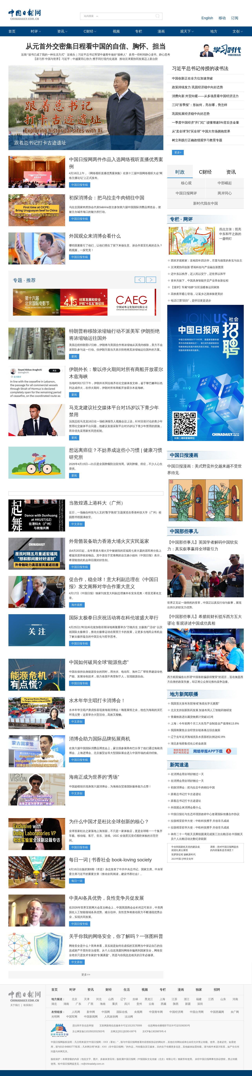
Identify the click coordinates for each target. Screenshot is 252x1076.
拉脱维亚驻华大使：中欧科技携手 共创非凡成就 (200, 820)
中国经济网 (176, 1011)
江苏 (174, 999)
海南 (103, 1003)
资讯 (60, 31)
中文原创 (76, 524)
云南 (151, 1003)
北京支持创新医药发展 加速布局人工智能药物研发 (201, 710)
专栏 (138, 31)
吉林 (135, 999)
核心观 (186, 183)
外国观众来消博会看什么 (95, 236)
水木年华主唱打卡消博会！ (97, 700)
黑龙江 (149, 999)
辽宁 (123, 999)
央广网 (235, 1011)
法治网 (129, 1016)
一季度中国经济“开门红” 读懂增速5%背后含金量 (205, 122)
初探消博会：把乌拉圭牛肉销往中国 (106, 197)
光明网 (55, 1016)
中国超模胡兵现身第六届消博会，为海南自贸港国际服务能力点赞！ (110, 786)
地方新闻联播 (184, 694)
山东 (223, 999)
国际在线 (121, 1011)
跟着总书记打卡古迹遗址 (40, 142)
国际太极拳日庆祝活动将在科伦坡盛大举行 (113, 617)
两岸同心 (225, 193)
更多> (177, 152)
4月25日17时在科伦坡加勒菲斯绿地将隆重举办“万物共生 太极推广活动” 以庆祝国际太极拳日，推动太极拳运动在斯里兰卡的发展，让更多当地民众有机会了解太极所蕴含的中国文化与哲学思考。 (115, 632)
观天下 (185, 31)
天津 (86, 999)
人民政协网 (111, 1016)
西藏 (163, 1003)
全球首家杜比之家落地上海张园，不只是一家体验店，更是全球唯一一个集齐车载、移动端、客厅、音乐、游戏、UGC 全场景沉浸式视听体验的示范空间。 (115, 835)
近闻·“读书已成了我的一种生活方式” (43, 54)
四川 (127, 1003)
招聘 (217, 989)
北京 (74, 999)
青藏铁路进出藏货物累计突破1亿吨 (192, 716)
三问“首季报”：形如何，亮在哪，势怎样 (199, 105)
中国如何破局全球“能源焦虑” (99, 662)
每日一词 (76, 880)
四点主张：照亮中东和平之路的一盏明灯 (230, 234)
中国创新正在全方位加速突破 (192, 78)
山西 (111, 999)
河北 (99, 999)
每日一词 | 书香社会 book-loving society (110, 859)
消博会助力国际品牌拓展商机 (99, 738)
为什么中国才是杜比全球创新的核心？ (109, 821)
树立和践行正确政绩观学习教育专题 (197, 140)
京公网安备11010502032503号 (88, 1031)
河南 (235, 999)
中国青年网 (156, 1011)
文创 (236, 31)
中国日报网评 (186, 193)
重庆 (115, 1003)
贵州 (139, 1003)
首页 (11, 31)
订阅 (234, 18)
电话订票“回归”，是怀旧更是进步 (191, 300)
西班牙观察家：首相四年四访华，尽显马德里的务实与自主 (206, 260)
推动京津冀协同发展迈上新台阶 (138, 58)
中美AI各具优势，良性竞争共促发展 (106, 898)
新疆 (188, 1003)
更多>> (85, 974)
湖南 (66, 1003)
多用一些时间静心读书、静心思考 (149, 54)
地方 (213, 31)
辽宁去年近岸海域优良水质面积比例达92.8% (198, 736)
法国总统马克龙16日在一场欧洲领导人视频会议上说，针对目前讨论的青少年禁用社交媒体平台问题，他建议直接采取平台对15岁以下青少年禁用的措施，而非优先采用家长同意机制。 (116, 426)
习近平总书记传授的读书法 (200, 68)
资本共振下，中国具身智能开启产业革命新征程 (199, 280)
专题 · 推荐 (24, 280)
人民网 (76, 1011)
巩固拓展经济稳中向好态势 (191, 113)
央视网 (138, 1011)
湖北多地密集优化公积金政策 (189, 743)
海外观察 (76, 604)
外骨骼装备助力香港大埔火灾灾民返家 (109, 541)
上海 (162, 999)
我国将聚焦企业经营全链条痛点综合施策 (195, 730)
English (207, 18)
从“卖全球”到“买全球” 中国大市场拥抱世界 (201, 131)
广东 (78, 1003)
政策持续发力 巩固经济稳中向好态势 (197, 87)
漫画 (161, 31)
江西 (211, 999)
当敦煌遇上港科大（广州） (97, 503)
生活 (127, 989)
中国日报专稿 (79, 184)
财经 (109, 989)
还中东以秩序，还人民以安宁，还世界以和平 (198, 273)
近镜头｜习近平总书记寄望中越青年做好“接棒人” (96, 54)
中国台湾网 (197, 1011)
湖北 (54, 1003)
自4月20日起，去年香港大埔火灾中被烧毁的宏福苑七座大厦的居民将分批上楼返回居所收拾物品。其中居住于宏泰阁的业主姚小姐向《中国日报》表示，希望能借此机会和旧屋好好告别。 (115, 555)
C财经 (88, 31)
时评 (34, 31)
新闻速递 (179, 764)
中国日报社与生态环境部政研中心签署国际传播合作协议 (205, 814)
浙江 (186, 999)
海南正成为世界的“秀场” (94, 777)
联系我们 (28, 1005)
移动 (222, 18)
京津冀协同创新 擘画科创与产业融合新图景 (197, 267)
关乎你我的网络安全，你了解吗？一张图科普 (116, 936)
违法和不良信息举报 (83, 1025)
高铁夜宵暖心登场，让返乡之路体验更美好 (197, 293)
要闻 (74, 356)
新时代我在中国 (205, 203)
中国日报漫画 (184, 455)
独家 (199, 989)
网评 (188, 219)
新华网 (91, 1011)
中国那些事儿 (184, 531)
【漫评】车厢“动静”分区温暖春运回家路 (195, 287)
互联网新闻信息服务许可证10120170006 (120, 1025)
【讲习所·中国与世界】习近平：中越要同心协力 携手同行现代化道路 (75, 58)
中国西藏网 (217, 1011)
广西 (90, 1003)
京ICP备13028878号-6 (154, 1031)
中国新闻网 (91, 1016)
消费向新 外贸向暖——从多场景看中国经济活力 (205, 96)
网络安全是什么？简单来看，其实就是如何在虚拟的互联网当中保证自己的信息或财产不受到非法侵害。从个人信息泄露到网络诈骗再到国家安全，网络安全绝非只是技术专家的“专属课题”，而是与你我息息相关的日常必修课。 (115, 950)
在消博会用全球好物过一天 (187, 774)
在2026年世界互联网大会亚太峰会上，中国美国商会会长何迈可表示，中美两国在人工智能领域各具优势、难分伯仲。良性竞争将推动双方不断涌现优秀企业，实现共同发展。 (116, 912)
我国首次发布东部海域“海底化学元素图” (195, 703)
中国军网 (71, 1016)
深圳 (200, 1003)
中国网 (106, 1011)
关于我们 (15, 1005)
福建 (199, 999)
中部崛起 (225, 183)
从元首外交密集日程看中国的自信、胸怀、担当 (96, 46)
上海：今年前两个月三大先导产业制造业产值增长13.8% (205, 723)
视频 (116, 31)
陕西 (175, 1003)
